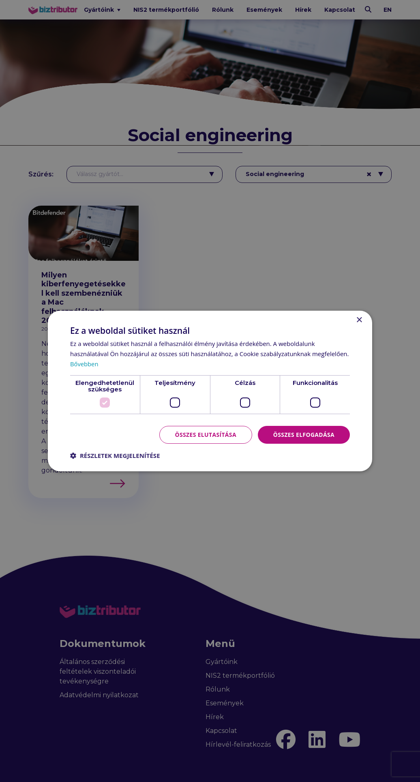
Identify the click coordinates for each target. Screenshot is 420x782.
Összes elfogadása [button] (303, 434)
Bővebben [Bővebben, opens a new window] (84, 364)
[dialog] (210, 391)
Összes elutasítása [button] (205, 434)
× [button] (359, 320)
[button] (115, 455)
